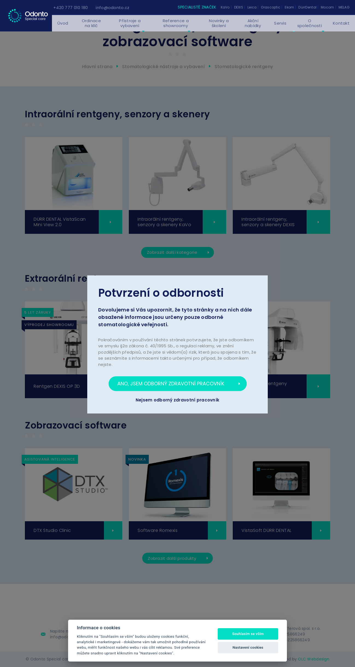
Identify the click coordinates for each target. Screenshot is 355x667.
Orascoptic (270, 7)
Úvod (62, 28)
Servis (280, 28)
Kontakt (341, 28)
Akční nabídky (253, 28)
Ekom (289, 7)
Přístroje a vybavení (130, 28)
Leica (252, 7)
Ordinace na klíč (91, 28)
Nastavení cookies (247, 647)
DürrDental (307, 7)
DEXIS (238, 7)
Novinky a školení (219, 28)
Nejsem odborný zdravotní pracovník (178, 400)
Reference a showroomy (176, 28)
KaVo (225, 7)
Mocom (327, 7)
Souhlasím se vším (248, 634)
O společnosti (309, 28)
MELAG (344, 7)
